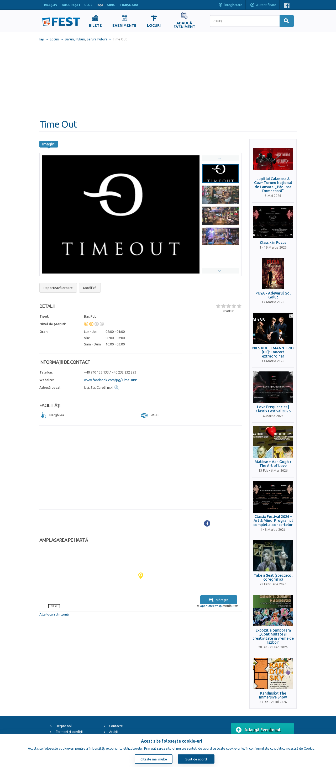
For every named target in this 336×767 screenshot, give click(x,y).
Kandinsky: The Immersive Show (273, 695)
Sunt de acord (196, 759)
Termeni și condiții (69, 731)
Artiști (113, 731)
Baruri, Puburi (75, 39)
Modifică (90, 288)
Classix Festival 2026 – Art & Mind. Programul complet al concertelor (273, 521)
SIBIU (111, 5)
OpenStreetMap (211, 605)
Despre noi (64, 726)
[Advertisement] (168, 80)
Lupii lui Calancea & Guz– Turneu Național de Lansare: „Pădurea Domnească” (273, 185)
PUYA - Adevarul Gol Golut (273, 295)
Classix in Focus (273, 243)
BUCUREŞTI (71, 5)
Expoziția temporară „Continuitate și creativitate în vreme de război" (273, 636)
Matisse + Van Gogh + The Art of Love (273, 464)
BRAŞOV (50, 5)
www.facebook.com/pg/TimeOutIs (111, 380)
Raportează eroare (58, 288)
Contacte (116, 726)
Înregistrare (230, 5)
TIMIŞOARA (129, 5)
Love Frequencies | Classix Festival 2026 (273, 409)
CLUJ (88, 5)
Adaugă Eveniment (258, 730)
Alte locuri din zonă (54, 614)
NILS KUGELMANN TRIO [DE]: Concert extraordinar (273, 352)
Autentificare (263, 5)
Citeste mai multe (153, 759)
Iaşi (41, 39)
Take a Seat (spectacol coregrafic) (273, 577)
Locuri (54, 39)
